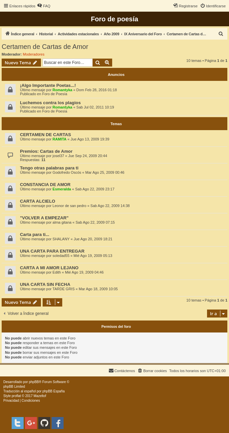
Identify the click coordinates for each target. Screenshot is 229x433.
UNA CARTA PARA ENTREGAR (52, 251)
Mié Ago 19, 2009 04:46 (84, 272)
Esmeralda (62, 189)
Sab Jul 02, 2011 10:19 (95, 107)
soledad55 (61, 256)
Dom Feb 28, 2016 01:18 (96, 90)
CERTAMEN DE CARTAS (45, 134)
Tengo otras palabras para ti (49, 167)
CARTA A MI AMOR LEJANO (49, 267)
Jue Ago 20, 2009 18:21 (93, 239)
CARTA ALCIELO (37, 201)
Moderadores (34, 54)
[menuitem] (43, 6)
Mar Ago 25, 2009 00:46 (104, 172)
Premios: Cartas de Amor (46, 151)
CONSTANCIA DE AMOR (45, 184)
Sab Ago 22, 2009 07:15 (95, 222)
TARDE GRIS (64, 289)
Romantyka (62, 90)
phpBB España (53, 391)
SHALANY (61, 239)
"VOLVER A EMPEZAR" (44, 217)
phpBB (34, 382)
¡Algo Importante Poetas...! (48, 85)
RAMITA (60, 139)
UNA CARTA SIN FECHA (45, 284)
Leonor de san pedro (70, 206)
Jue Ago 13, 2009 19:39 (90, 139)
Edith (57, 272)
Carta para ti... (34, 234)
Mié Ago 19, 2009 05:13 (93, 256)
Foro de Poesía (54, 94)
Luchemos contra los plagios (50, 102)
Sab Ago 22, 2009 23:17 (94, 189)
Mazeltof (40, 396)
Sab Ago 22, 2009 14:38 (110, 206)
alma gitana (62, 222)
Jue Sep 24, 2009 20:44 (87, 156)
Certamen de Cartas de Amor (45, 46)
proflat (16, 396)
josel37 (58, 156)
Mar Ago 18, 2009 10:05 (98, 289)
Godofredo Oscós (67, 172)
